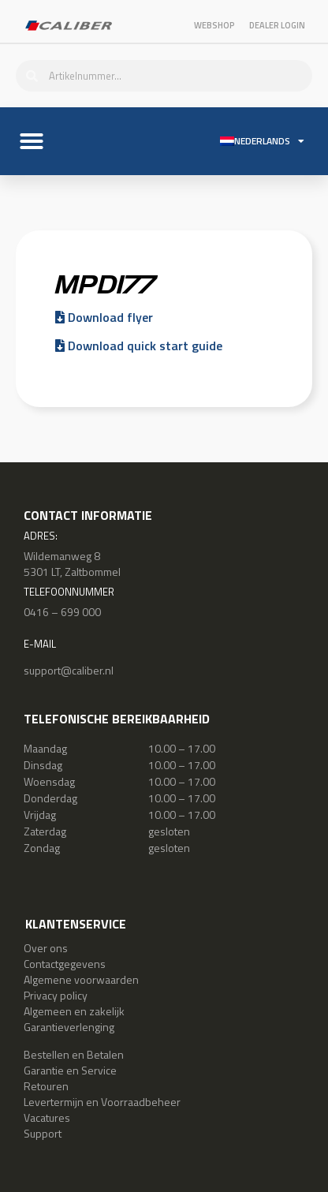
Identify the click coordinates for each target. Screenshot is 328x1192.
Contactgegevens (65, 963)
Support (43, 1133)
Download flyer (104, 317)
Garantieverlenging (69, 1026)
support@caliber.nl (69, 670)
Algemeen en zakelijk (74, 1011)
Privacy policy (56, 995)
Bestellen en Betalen (74, 1054)
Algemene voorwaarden (81, 979)
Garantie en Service (70, 1070)
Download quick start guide (138, 345)
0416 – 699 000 (62, 611)
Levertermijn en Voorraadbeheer (102, 1101)
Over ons (46, 948)
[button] (31, 141)
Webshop (214, 25)
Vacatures (47, 1117)
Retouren (46, 1086)
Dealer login (277, 25)
